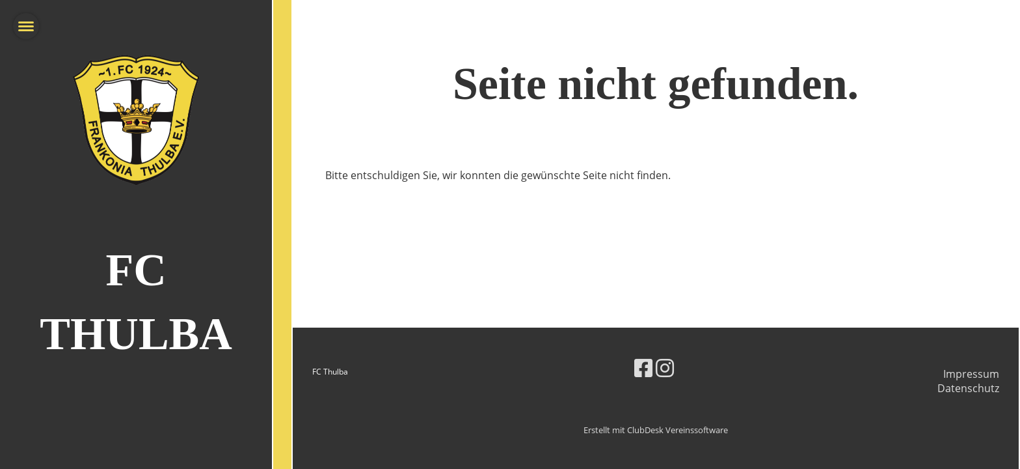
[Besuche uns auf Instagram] (665, 368)
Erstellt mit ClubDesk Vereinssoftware (656, 430)
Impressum (971, 374)
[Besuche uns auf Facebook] (643, 368)
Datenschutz (968, 388)
